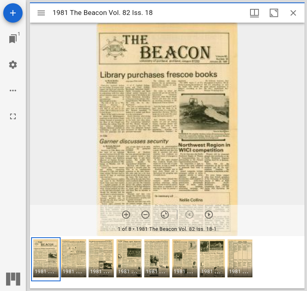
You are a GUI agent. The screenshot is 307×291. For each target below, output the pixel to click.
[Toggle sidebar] (41, 13)
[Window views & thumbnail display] (254, 13)
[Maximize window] (274, 13)
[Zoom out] (145, 214)
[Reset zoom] (165, 214)
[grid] (167, 262)
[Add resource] (13, 13)
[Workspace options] (13, 90)
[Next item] (209, 214)
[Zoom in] (126, 214)
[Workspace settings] (13, 64)
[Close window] (293, 13)
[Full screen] (13, 116)
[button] (46, 259)
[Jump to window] (13, 38)
